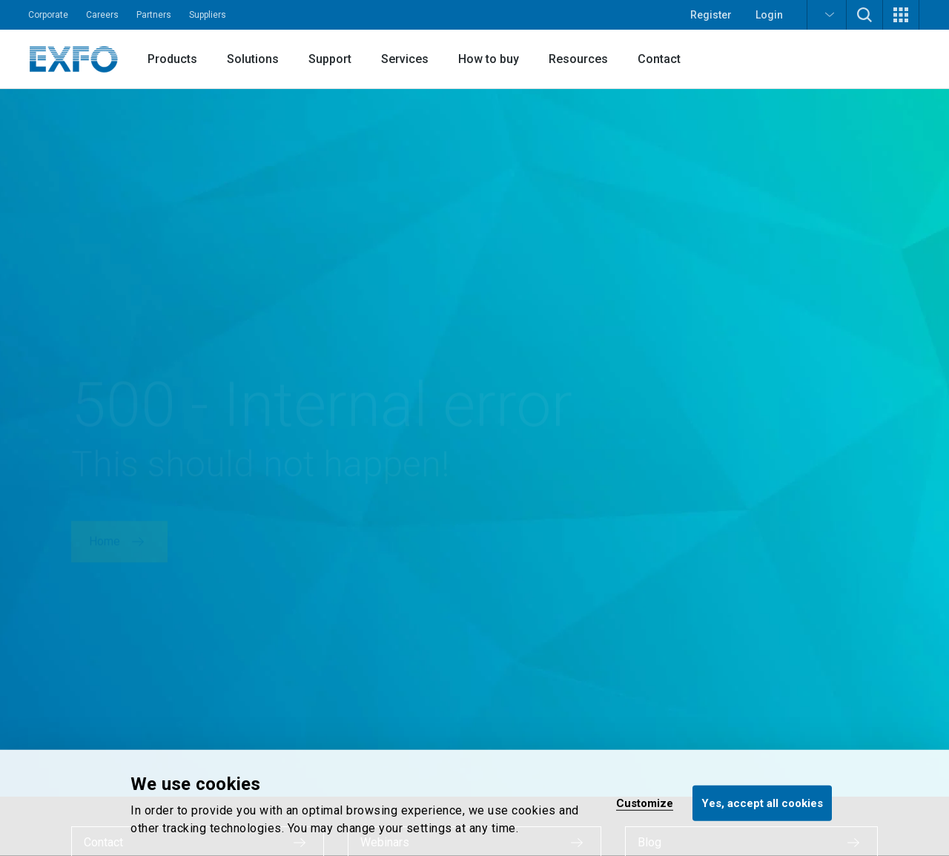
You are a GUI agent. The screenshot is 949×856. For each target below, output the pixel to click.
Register (711, 15)
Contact (659, 59)
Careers (102, 15)
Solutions (253, 59)
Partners (153, 15)
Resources (578, 59)
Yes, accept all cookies (762, 802)
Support (329, 59)
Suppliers (207, 15)
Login (769, 15)
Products (172, 59)
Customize (644, 802)
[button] (826, 15)
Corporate (48, 15)
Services (405, 59)
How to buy (488, 59)
